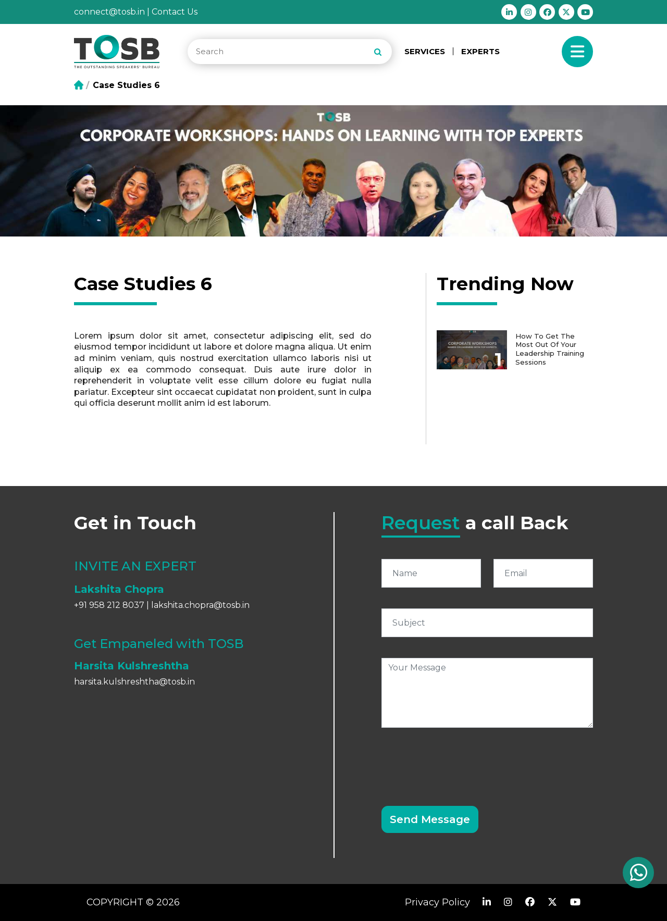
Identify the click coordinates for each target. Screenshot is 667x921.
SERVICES (424, 51)
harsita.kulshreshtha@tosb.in (134, 682)
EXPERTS (480, 51)
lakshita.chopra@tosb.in (200, 605)
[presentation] (460, 760)
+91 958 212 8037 (109, 605)
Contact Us (174, 12)
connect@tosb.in (109, 12)
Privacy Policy (437, 902)
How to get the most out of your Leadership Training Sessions (551, 347)
